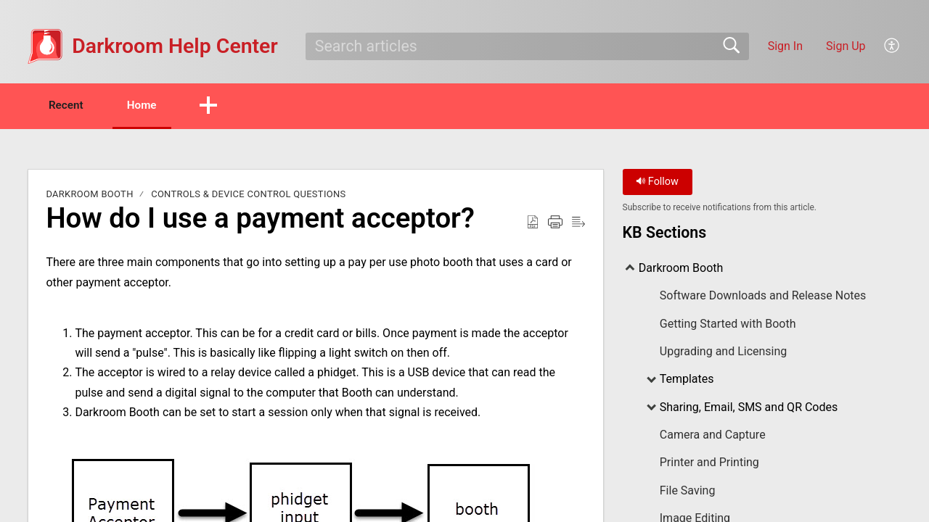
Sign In (785, 46)
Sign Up (846, 46)
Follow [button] (657, 183)
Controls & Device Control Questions (248, 195)
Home (155, 105)
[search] (527, 46)
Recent (71, 105)
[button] (892, 46)
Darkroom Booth (89, 195)
